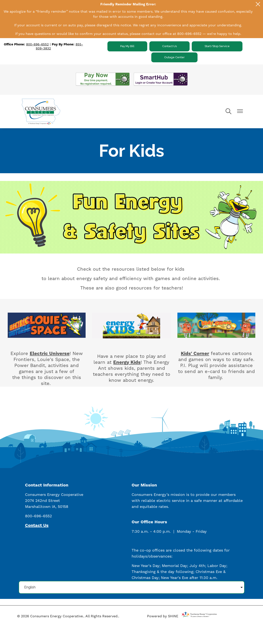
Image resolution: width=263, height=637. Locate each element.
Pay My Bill (127, 46)
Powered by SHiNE (162, 616)
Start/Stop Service (217, 46)
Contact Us (169, 46)
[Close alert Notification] (258, 4)
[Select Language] (132, 587)
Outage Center (174, 57)
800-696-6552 (37, 44)
